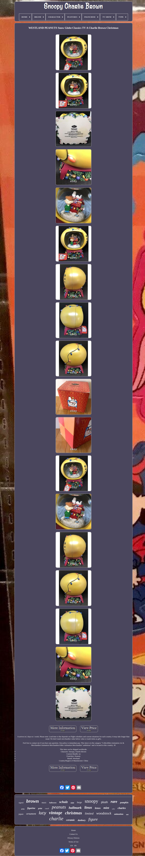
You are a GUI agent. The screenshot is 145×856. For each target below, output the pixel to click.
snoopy (91, 801)
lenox (98, 808)
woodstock (103, 813)
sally (113, 809)
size (72, 803)
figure (93, 819)
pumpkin (124, 802)
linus (88, 807)
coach (47, 809)
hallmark (75, 808)
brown (32, 801)
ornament (31, 813)
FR (75, 846)
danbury (82, 820)
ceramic (70, 819)
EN (72, 846)
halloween (52, 803)
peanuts (59, 807)
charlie (56, 818)
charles (122, 808)
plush (104, 802)
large (79, 802)
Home (73, 830)
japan (21, 814)
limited (89, 813)
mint (106, 808)
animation (118, 814)
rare (114, 801)
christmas (73, 812)
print (40, 808)
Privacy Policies (73, 838)
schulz (63, 802)
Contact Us (73, 834)
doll (127, 814)
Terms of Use (73, 842)
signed (21, 803)
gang (22, 809)
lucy (42, 813)
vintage (55, 812)
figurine (31, 808)
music (44, 803)
